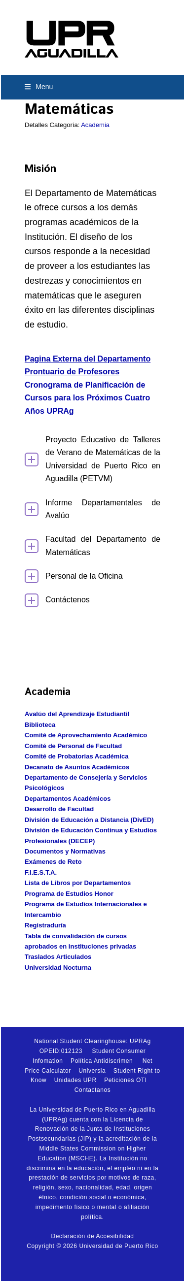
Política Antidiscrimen (102, 1060)
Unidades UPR (75, 1080)
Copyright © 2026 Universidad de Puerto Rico (92, 1246)
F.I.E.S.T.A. (41, 872)
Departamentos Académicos (68, 798)
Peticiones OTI (125, 1080)
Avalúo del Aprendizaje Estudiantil (77, 714)
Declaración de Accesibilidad (92, 1236)
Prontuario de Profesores (72, 371)
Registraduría (45, 925)
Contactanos (92, 1089)
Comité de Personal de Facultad (73, 746)
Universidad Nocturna (58, 967)
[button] (39, 87)
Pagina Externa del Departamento (87, 359)
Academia (95, 125)
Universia (92, 1070)
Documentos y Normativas (65, 851)
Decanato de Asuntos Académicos (77, 767)
